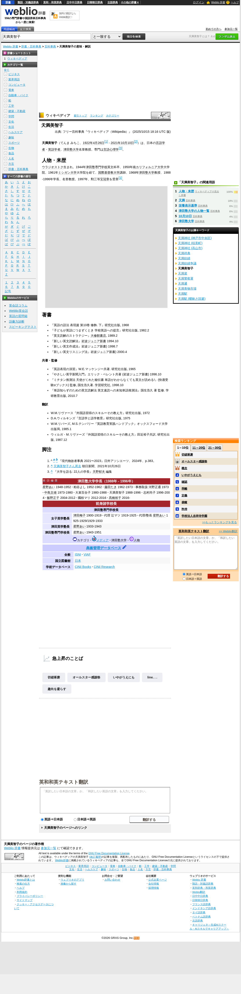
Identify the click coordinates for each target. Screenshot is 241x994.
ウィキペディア (58, 115)
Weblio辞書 (61, 860)
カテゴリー (112, 115)
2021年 (116, 143)
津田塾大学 (71, 149)
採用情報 (153, 887)
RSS (136, 938)
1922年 (88, 143)
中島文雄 (50, 492)
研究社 (109, 325)
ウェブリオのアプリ (72, 879)
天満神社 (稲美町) (190, 243)
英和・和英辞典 (52, 2)
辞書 (8, 2)
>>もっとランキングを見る (219, 522)
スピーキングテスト (23, 327)
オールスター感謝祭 (86, 677)
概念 (184, 468)
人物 (137, 540)
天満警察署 (185, 278)
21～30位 (214, 447)
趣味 (11, 137)
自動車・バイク (18, 95)
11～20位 (198, 447)
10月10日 (127, 143)
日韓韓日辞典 (95, 2)
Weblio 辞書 (218, 2)
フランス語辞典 (201, 904)
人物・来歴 (186, 191)
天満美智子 (117, 492)
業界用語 (14, 79)
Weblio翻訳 (198, 891)
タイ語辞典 (198, 912)
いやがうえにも (124, 677)
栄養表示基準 (188, 205)
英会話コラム (18, 305)
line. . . (152, 677)
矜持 (184, 509)
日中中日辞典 (74, 2)
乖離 (184, 488)
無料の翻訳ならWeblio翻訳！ (67, 15)
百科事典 (50, 46)
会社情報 (153, 883)
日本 (78, 560)
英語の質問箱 (18, 316)
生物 (11, 148)
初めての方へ (213, 29)
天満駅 (182, 293)
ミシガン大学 (67, 172)
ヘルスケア (15, 132)
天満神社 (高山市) (190, 248)
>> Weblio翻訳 (228, 531)
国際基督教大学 (109, 172)
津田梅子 (79, 515)
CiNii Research (104, 567)
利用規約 (22, 891)
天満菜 (182, 273)
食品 (11, 153)
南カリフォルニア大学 (148, 167)
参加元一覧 (231, 29)
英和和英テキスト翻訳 (63, 781)
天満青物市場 (187, 288)
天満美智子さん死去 (67, 466)
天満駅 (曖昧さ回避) (192, 298)
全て (6, 70)
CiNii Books (83, 567)
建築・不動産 (16, 111)
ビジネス (14, 74)
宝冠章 (104, 179)
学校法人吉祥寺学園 (194, 516)
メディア (102, 540)
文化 (11, 121)
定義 (184, 495)
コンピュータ (16, 84)
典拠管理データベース (103, 548)
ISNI (78, 554)
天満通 (182, 283)
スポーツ (14, 142)
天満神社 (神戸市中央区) (195, 238)
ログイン (198, 2)
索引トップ (80, 115)
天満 (182, 200)
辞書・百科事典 (31, 46)
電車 (11, 90)
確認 (184, 481)
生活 (11, 127)
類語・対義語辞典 (28, 2)
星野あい (49, 487)
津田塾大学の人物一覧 (194, 211)
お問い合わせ (112, 879)
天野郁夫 (99, 471)
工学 (11, 105)
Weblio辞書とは (26, 879)
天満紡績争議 (187, 263)
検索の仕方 (23, 883)
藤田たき (110, 487)
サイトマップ (24, 900)
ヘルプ (235, 2)
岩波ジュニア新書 (93, 341)
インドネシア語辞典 (204, 908)
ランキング (96, 115)
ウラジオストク (52, 167)
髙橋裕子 (115, 498)
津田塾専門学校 (96, 167)
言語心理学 (111, 149)
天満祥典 (184, 253)
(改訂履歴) (95, 856)
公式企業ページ (157, 879)
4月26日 (98, 143)
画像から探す (68, 883)
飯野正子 (53, 498)
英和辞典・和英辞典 (204, 887)
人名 (11, 158)
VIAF (87, 554)
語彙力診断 (16, 321)
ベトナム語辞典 (201, 916)
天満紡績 (184, 258)
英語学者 (54, 149)
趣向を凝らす (57, 689)
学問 (11, 116)
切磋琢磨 (54, 677)
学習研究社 (102, 385)
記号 (8, 291)
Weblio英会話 (18, 311)
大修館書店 (98, 335)
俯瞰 (184, 502)
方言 (11, 163)
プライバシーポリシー (30, 895)
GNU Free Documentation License (108, 853)
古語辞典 (112, 2)
